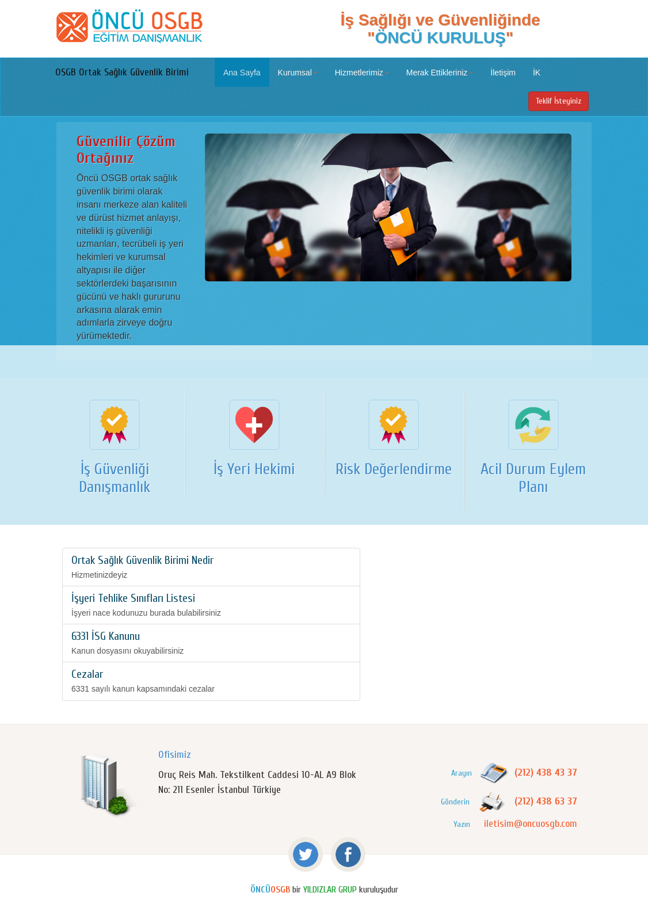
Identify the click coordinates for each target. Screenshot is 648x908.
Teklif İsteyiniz (558, 101)
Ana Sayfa (242, 72)
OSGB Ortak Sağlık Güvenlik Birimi (122, 72)
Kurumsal (298, 72)
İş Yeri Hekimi (254, 469)
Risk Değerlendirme (394, 469)
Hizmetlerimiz (362, 72)
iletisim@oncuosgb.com (530, 824)
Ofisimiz (174, 755)
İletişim (503, 72)
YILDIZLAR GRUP (330, 889)
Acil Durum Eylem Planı (533, 478)
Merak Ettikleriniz (440, 72)
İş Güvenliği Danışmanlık (114, 478)
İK (536, 72)
